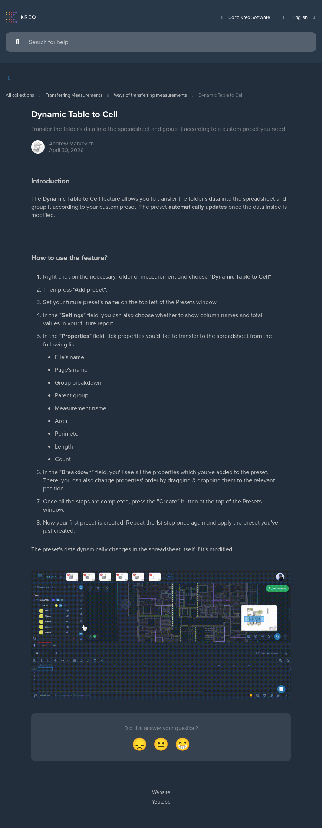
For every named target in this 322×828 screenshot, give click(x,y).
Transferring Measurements (74, 95)
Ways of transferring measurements (150, 95)
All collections (20, 95)
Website (161, 792)
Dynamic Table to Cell (220, 95)
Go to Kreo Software (244, 17)
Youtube (161, 801)
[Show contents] (11, 78)
